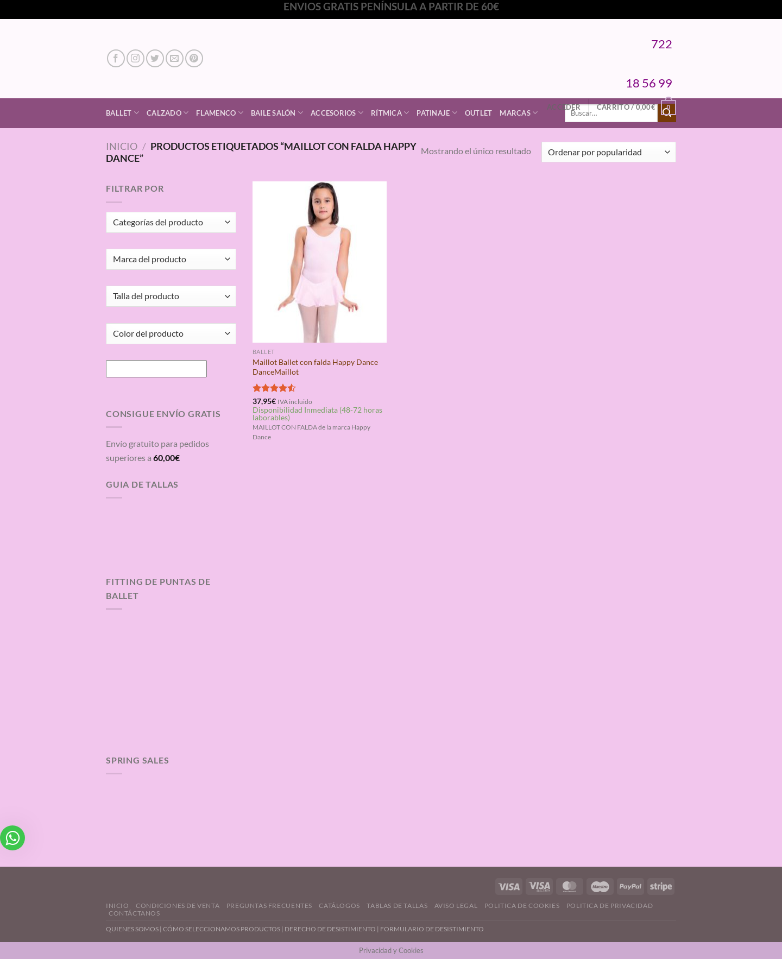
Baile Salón (277, 113)
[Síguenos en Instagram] (135, 58)
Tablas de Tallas (397, 905)
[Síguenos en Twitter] (155, 58)
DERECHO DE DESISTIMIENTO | (332, 929)
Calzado (167, 113)
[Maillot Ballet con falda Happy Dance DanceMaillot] (320, 261)
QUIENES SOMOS (132, 929)
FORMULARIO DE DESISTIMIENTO (432, 929)
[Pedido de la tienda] (608, 152)
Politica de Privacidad (609, 905)
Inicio (121, 146)
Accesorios (337, 113)
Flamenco (219, 113)
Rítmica (390, 113)
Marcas (519, 113)
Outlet (479, 113)
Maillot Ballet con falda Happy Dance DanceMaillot (315, 367)
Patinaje (437, 113)
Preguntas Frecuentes (269, 905)
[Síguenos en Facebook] (116, 58)
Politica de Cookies (522, 905)
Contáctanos (134, 913)
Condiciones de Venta (177, 905)
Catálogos (339, 905)
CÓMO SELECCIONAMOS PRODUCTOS (221, 929)
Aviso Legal (456, 905)
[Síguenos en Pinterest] (194, 58)
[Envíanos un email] (175, 58)
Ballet (122, 113)
